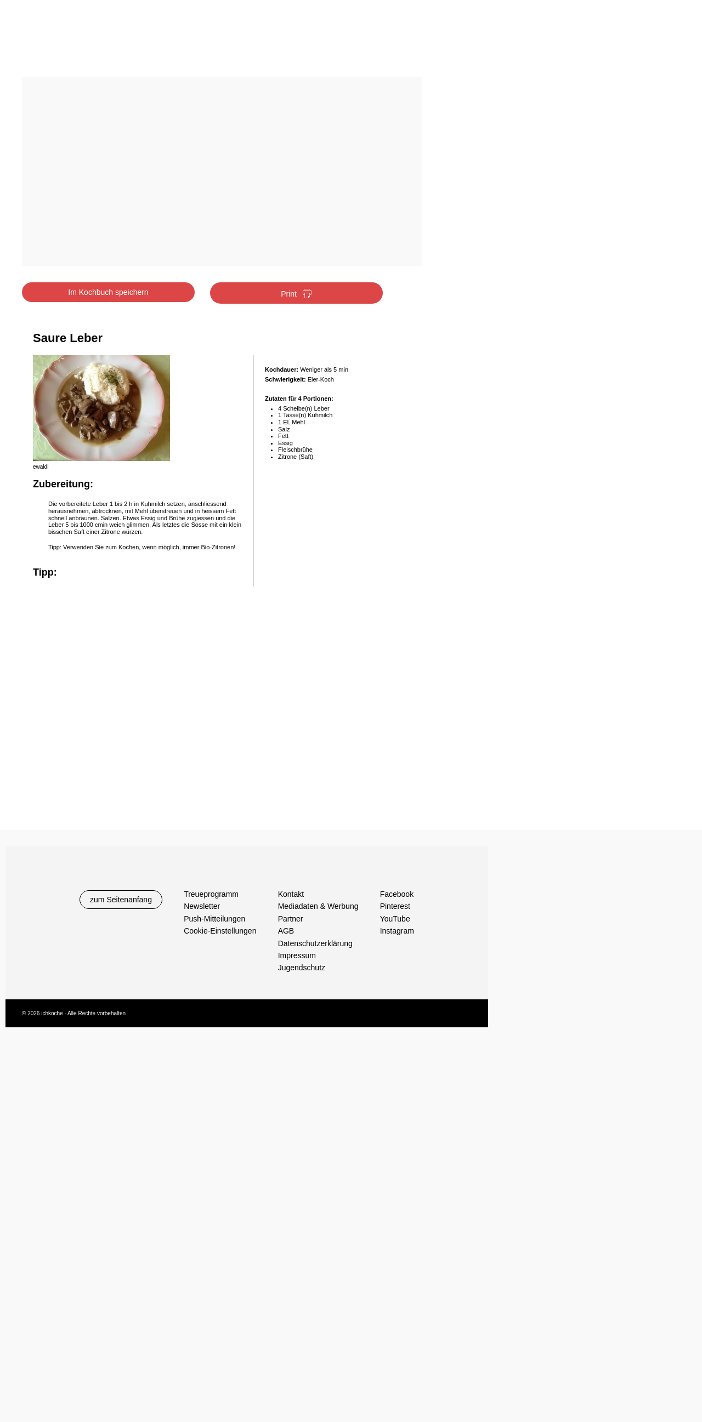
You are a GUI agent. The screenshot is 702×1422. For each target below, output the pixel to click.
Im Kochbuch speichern (108, 292)
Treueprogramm (211, 894)
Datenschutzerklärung (315, 943)
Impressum (297, 955)
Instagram (397, 930)
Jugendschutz (301, 967)
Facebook (397, 894)
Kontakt (291, 894)
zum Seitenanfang (121, 899)
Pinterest (395, 906)
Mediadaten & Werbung (318, 906)
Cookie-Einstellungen (220, 931)
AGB (286, 930)
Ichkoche (89, 42)
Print (296, 294)
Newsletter (202, 906)
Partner (290, 918)
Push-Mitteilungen (214, 918)
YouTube (395, 918)
